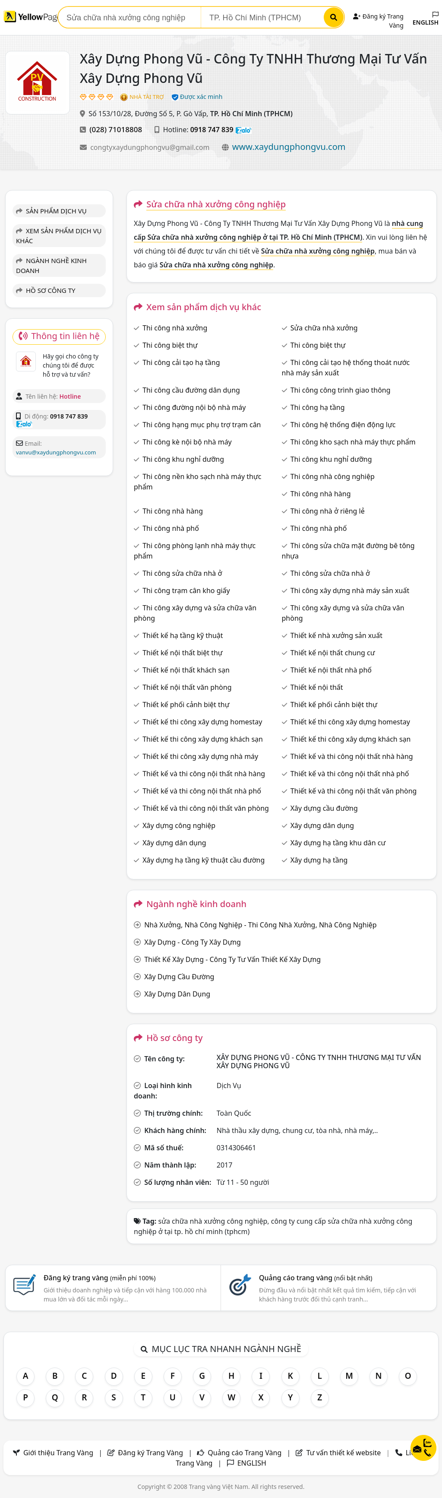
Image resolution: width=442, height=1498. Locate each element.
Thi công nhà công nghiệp (332, 476)
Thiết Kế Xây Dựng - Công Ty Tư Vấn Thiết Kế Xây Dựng (232, 959)
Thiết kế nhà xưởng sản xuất (336, 635)
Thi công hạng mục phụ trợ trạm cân (201, 424)
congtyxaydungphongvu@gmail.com (150, 147)
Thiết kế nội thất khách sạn (186, 670)
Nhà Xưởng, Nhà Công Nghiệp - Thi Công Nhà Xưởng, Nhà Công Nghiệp (260, 925)
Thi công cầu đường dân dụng (191, 390)
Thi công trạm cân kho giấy (186, 590)
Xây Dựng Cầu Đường (179, 976)
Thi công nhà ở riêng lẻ (327, 511)
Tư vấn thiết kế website (344, 1452)
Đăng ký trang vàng (100, 1277)
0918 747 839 (212, 129)
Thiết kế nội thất (316, 687)
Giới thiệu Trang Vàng (58, 1452)
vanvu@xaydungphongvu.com (56, 452)
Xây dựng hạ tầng (319, 860)
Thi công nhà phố (170, 528)
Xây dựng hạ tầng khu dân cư (338, 842)
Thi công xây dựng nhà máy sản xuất (350, 590)
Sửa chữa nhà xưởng (324, 328)
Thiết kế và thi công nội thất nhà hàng (351, 756)
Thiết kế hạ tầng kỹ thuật (182, 635)
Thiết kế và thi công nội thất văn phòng (353, 791)
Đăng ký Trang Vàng (150, 1452)
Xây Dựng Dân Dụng (177, 994)
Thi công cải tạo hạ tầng (181, 362)
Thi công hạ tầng (317, 407)
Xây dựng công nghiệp (178, 825)
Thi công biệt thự (170, 345)
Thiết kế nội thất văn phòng (186, 687)
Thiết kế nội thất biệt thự (182, 652)
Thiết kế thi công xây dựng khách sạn (202, 739)
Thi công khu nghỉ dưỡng (183, 459)
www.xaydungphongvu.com (289, 146)
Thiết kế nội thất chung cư (332, 652)
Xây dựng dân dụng (322, 825)
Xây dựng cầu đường (324, 808)
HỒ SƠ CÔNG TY (45, 290)
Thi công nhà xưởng (174, 328)
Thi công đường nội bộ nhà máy (194, 407)
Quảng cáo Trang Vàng (244, 1452)
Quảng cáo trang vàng (315, 1277)
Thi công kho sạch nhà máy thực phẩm (353, 442)
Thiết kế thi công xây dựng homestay (202, 722)
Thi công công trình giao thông (340, 390)
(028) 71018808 (115, 129)
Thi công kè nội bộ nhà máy (187, 442)
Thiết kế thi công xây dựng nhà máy (200, 756)
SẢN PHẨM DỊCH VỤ (51, 210)
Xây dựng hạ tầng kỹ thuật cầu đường (203, 860)
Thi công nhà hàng (320, 493)
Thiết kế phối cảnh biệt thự (185, 704)
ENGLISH (426, 19)
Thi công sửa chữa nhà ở (182, 573)
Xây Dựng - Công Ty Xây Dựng (192, 942)
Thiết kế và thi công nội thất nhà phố (349, 773)
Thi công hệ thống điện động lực (343, 424)
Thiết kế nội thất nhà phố (331, 670)
